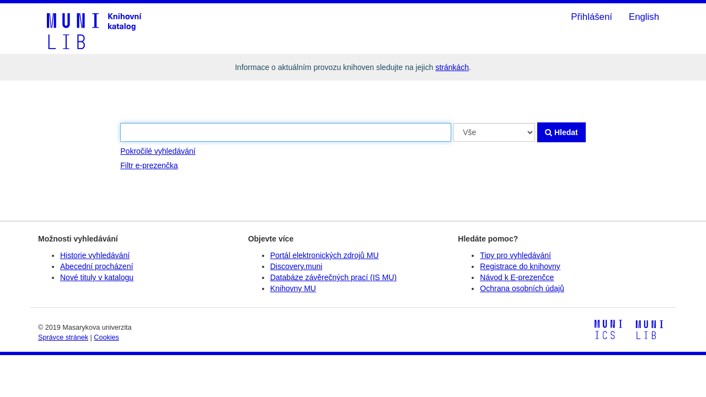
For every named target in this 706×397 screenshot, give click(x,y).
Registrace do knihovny (520, 266)
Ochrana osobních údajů (522, 288)
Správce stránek (63, 337)
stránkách (452, 67)
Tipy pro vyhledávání (515, 255)
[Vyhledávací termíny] (285, 132)
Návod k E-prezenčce (517, 277)
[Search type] (494, 132)
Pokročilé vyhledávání (157, 151)
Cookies (106, 337)
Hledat (561, 132)
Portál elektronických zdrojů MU (324, 255)
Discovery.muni (296, 266)
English (644, 17)
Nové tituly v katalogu (96, 277)
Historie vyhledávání (95, 255)
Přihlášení (591, 17)
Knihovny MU (293, 288)
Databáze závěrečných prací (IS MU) (333, 277)
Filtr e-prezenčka (149, 165)
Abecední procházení (96, 266)
